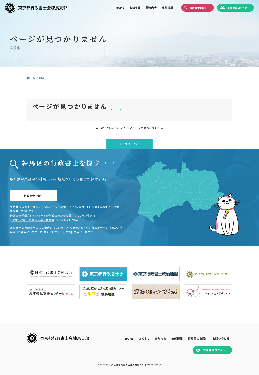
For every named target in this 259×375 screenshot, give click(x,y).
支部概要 (162, 7)
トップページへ (129, 144)
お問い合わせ (221, 338)
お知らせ (129, 7)
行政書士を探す (33, 196)
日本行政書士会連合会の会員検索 (32, 220)
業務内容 (146, 7)
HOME (115, 7)
